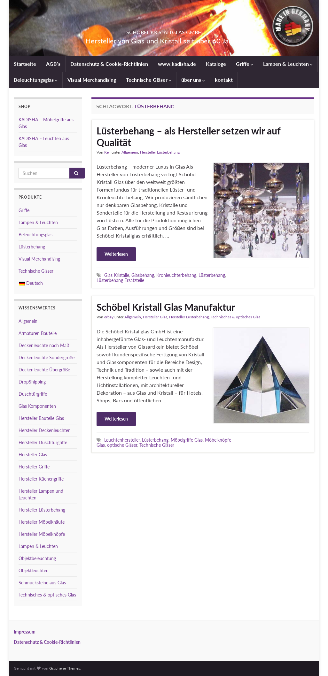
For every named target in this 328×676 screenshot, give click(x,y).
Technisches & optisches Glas (235, 317)
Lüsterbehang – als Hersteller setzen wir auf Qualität (188, 136)
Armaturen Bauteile (38, 333)
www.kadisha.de (177, 64)
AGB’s (53, 64)
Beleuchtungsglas (36, 80)
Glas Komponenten (37, 406)
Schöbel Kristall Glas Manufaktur (166, 307)
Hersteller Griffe (34, 466)
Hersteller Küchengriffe (41, 479)
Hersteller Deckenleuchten (45, 430)
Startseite (25, 64)
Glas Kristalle (116, 275)
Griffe (244, 64)
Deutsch (31, 283)
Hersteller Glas (155, 317)
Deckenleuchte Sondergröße (46, 357)
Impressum (24, 631)
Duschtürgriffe (33, 394)
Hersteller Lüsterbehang (160, 152)
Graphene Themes (64, 668)
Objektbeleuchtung (37, 558)
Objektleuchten (34, 570)
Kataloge (216, 64)
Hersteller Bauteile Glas (41, 418)
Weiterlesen (116, 254)
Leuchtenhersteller (122, 440)
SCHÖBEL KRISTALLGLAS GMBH (164, 30)
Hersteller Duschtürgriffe (43, 442)
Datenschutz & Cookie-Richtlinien (109, 64)
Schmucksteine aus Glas (42, 582)
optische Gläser (122, 445)
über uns (193, 80)
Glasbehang (142, 275)
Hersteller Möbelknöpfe (42, 534)
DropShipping (32, 381)
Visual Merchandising (91, 80)
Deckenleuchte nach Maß (44, 345)
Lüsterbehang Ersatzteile (120, 280)
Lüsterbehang (212, 275)
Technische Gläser (148, 80)
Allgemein (129, 152)
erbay (108, 317)
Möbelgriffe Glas (187, 440)
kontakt (224, 80)
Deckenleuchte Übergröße (44, 369)
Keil (107, 152)
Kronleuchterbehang (176, 275)
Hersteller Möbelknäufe (42, 522)
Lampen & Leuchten (288, 64)
